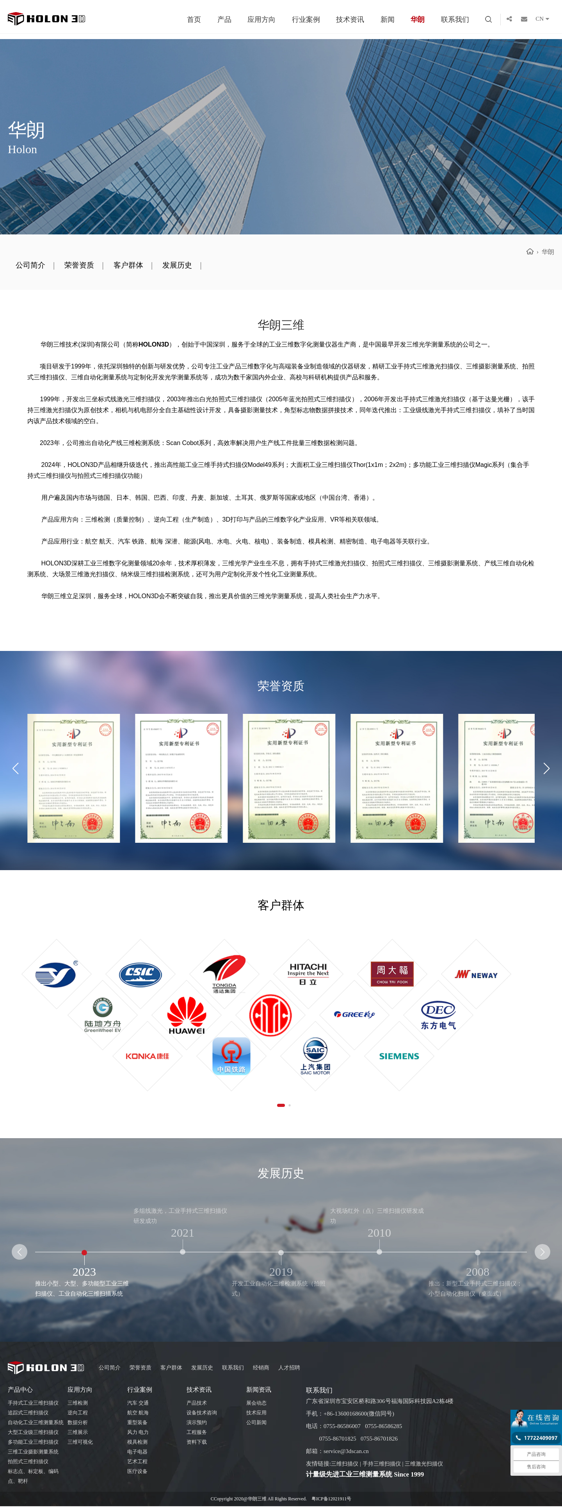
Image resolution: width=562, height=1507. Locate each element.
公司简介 (32, 265)
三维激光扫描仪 (429, 1464)
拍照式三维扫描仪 (28, 1462)
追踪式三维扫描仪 (28, 1413)
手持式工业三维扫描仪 (33, 1404)
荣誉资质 (84, 265)
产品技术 (197, 1404)
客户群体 (136, 265)
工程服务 (197, 1433)
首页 (194, 19)
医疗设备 (137, 1472)
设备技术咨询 (202, 1413)
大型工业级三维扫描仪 (33, 1433)
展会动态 (256, 1404)
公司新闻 (256, 1423)
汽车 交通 (138, 1404)
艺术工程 (137, 1462)
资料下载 (197, 1443)
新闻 (388, 19)
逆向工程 (78, 1413)
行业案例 (306, 19)
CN (544, 19)
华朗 (418, 19)
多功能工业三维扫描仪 (33, 1443)
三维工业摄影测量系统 (33, 1452)
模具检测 (137, 1443)
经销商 (269, 1368)
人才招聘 (299, 1368)
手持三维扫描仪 (385, 1464)
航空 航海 (138, 1413)
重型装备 (137, 1423)
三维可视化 (80, 1443)
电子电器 (137, 1452)
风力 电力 (138, 1433)
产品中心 (20, 1390)
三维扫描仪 (345, 1464)
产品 (224, 19)
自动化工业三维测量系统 (36, 1423)
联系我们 (455, 19)
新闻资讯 (258, 1390)
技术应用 (256, 1413)
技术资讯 (350, 19)
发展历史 (188, 265)
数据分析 (78, 1423)
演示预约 (197, 1423)
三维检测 (78, 1404)
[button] (546, 769)
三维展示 (78, 1433)
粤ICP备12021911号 (331, 1499)
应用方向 (261, 19)
